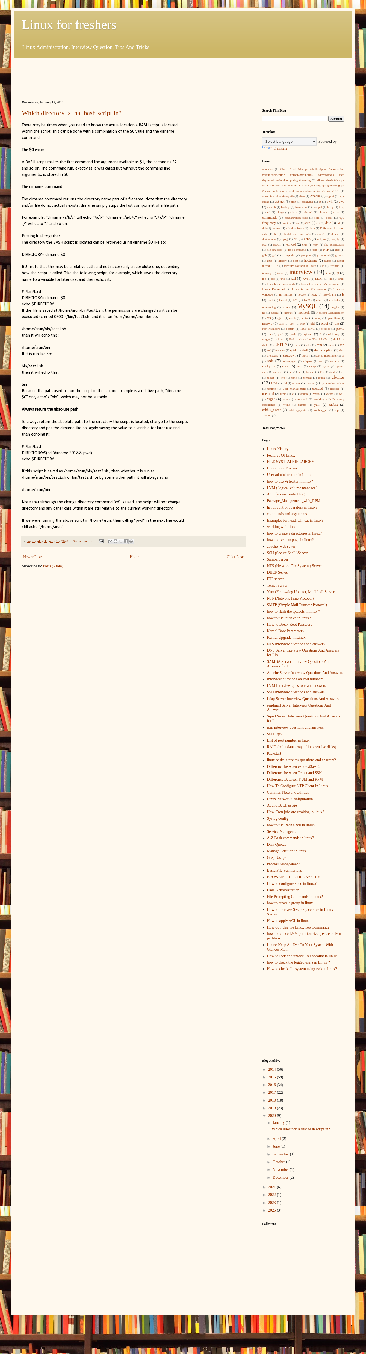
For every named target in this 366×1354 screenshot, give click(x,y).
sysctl (326, 366)
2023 (272, 1203)
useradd (317, 388)
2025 (272, 1210)
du (295, 239)
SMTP (306, 355)
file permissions (334, 244)
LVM (307, 300)
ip (338, 273)
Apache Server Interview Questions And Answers (305, 673)
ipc (264, 278)
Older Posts (235, 557)
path (281, 323)
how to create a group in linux (290, 903)
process (325, 328)
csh (298, 222)
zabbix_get (320, 410)
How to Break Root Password (289, 624)
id (277, 265)
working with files (281, 527)
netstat (288, 312)
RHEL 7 (280, 345)
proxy (340, 329)
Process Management (283, 864)
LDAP (319, 278)
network (303, 312)
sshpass (307, 361)
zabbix (333, 405)
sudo (285, 366)
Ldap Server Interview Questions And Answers (303, 699)
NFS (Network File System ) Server (294, 566)
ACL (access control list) (286, 494)
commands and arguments (287, 514)
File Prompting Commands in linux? (295, 897)
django (321, 233)
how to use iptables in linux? (289, 618)
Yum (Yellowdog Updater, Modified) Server (301, 592)
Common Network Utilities (288, 792)
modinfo (334, 300)
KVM (306, 278)
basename (301, 207)
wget (271, 399)
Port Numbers (271, 328)
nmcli (292, 318)
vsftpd (329, 393)
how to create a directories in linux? (294, 533)
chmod (308, 212)
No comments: (82, 541)
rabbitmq (333, 334)
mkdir (319, 300)
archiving (307, 201)
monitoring (269, 307)
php (302, 323)
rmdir (297, 344)
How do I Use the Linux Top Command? (298, 927)
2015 (272, 1077)
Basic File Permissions (284, 870)
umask (296, 383)
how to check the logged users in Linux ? (298, 962)
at (320, 201)
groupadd (288, 255)
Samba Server (277, 559)
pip (337, 323)
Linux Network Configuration (290, 799)
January (279, 1122)
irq (273, 278)
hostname (310, 260)
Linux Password (273, 289)
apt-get (279, 201)
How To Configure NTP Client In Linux (298, 786)
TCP (322, 371)
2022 (272, 1195)
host (295, 260)
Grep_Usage (276, 858)
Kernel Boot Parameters (285, 631)
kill (293, 278)
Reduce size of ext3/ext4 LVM (308, 339)
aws (341, 201)
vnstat (316, 393)
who (285, 399)
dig (275, 233)
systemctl (277, 371)
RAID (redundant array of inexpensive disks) (301, 747)
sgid (293, 350)
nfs (269, 318)
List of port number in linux (288, 740)
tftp (283, 377)
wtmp (286, 404)
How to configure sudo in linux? (292, 884)
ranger (266, 339)
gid (274, 255)
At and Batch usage (282, 805)
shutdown (289, 355)
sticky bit (268, 366)
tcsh (332, 371)
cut (318, 222)
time (294, 377)
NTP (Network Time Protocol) (290, 598)
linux (341, 278)
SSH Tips (274, 734)
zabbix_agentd (297, 410)
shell (305, 350)
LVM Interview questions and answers (296, 686)
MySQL (307, 306)
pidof (324, 323)
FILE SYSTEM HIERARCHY (290, 462)
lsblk (270, 300)
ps (269, 334)
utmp (283, 393)
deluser (276, 228)
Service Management (283, 832)
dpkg (285, 239)
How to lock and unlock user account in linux (302, 956)
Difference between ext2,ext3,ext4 (293, 766)
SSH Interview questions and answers (296, 692)
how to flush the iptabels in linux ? (293, 611)
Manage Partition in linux (286, 851)
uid (285, 383)
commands (269, 218)
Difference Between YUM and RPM (295, 779)
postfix (290, 328)
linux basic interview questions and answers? (301, 760)
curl (308, 223)
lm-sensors (285, 294)
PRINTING (307, 328)
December (281, 1177)
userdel (334, 388)
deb (264, 228)
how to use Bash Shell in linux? (291, 825)
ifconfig (334, 265)
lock (314, 294)
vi (293, 393)
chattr (293, 212)
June (277, 1146)
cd (268, 212)
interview (300, 272)
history (282, 260)
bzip (341, 207)
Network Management (330, 312)
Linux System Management (309, 289)
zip (337, 410)
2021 (272, 1187)
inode (280, 273)
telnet (270, 377)
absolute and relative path (278, 196)
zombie (266, 415)
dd (338, 222)
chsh (336, 212)
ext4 (315, 244)
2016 (272, 1085)
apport (330, 196)
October (279, 1162)
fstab (315, 249)
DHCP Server (277, 572)
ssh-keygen (289, 361)
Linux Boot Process (282, 468)
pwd (280, 334)
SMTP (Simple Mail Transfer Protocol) (297, 605)
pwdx (293, 334)
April (277, 1139)
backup (285, 207)
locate (302, 294)
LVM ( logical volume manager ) (292, 488)
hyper (327, 260)
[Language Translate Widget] (289, 141)
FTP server (275, 579)
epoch (277, 244)
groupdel (306, 255)
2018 (272, 1100)
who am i (300, 399)
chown (323, 212)
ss (343, 355)
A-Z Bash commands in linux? (290, 838)
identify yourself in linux (300, 265)
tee (342, 371)
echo (307, 239)
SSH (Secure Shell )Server (287, 553)
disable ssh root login (297, 233)
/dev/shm (267, 169)
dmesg (335, 233)
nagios (335, 307)
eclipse (321, 239)
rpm (319, 345)
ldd (330, 278)
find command (297, 249)
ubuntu (338, 377)
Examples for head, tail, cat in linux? (295, 520)
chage (280, 212)
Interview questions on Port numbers (295, 679)
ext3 (305, 244)
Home (134, 557)
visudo (304, 393)
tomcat (307, 377)
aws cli (271, 207)
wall (341, 393)
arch (293, 201)
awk (329, 201)
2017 (272, 1092)
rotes (308, 344)
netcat (275, 312)
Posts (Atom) (53, 566)
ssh (270, 360)
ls (343, 294)
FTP (326, 250)
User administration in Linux (289, 475)
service (280, 350)
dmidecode (269, 239)
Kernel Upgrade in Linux (286, 637)
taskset (310, 371)
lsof (294, 300)
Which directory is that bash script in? (72, 112)
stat (321, 361)
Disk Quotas (276, 844)
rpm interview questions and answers (295, 727)
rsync (331, 344)
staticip (334, 361)
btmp (330, 207)
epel (264, 244)
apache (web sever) (282, 546)
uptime (271, 388)
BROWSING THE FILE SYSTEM (294, 877)
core (317, 217)
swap (312, 366)
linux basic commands (281, 283)
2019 (272, 1108)
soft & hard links (326, 355)
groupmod (323, 255)
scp (342, 345)
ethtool (291, 244)
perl (292, 323)
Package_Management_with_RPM (293, 501)
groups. (339, 255)
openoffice (333, 318)
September (281, 1154)
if (323, 265)
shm (341, 350)
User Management (294, 388)
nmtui (304, 318)
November (281, 1170)
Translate (274, 148)
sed (269, 350)
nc (263, 312)
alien (302, 196)
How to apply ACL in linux (288, 921)
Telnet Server (277, 585)
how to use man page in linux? (290, 540)
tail (291, 371)
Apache (315, 196)
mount (286, 307)
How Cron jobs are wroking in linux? (295, 812)
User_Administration (283, 890)
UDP (274, 383)
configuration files (296, 217)
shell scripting (323, 350)
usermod (268, 394)
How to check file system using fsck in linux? (302, 969)
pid (312, 323)
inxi (328, 273)
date (328, 223)
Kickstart (274, 753)
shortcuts (272, 355)
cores (329, 217)
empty (335, 239)
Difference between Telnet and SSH (294, 773)
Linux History (278, 449)
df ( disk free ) (295, 228)
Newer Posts (32, 557)
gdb (264, 255)
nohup (317, 318)
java (282, 278)
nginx (280, 318)
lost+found (329, 294)
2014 (272, 1069)
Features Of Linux (281, 455)
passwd (267, 323)
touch (321, 377)
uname (310, 383)
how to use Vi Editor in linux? (290, 481)
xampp (302, 404)
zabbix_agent (271, 410)
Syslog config (277, 818)
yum (317, 405)
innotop (266, 273)
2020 (272, 1116)
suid (299, 366)
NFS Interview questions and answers (296, 644)
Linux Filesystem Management (320, 283)
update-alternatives (332, 383)
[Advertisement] (121, 78)
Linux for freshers (69, 24)
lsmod (283, 300)
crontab (286, 222)
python (307, 334)
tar (299, 371)
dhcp (312, 228)
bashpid (317, 207)
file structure (275, 249)
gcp (337, 249)
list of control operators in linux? (292, 507)
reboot (280, 339)
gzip (269, 260)
